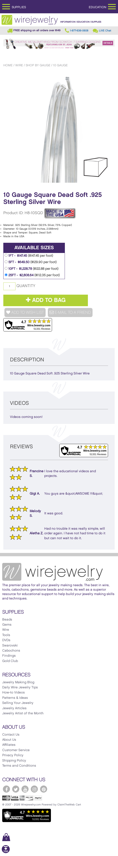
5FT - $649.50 (31, 262)
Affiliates (8, 744)
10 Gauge (60, 65)
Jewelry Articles (14, 708)
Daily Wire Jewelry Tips (20, 687)
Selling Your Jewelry (17, 703)
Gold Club (10, 661)
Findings (9, 655)
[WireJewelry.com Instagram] (34, 789)
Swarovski (10, 645)
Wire (19, 65)
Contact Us (10, 734)
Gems (7, 624)
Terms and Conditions (19, 765)
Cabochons (11, 650)
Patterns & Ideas (15, 697)
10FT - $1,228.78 (31, 268)
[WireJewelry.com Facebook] (6, 789)
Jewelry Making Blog (18, 682)
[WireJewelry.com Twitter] (15, 789)
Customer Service (16, 750)
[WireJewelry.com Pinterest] (43, 789)
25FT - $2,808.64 (32, 275)
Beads (7, 619)
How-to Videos (13, 692)
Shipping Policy (14, 760)
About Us (9, 739)
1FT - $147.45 (29, 255)
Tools (6, 635)
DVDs (6, 640)
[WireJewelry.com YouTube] (25, 789)
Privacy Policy (12, 755)
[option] (59, 128)
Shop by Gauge (38, 65)
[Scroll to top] (6, 852)
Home (8, 65)
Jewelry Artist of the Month (23, 713)
